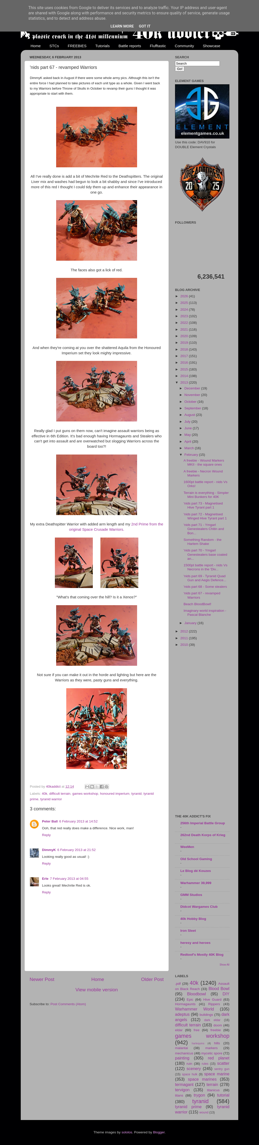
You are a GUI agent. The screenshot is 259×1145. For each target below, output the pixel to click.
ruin (189, 1064)
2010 (184, 645)
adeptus (182, 1014)
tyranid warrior (51, 799)
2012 (184, 631)
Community (184, 46)
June (188, 428)
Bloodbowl (196, 994)
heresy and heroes (195, 943)
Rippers (214, 1004)
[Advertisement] (202, 731)
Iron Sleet (188, 931)
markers (211, 1048)
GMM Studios (191, 895)
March (189, 448)
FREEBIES (77, 46)
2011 (184, 638)
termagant (184, 1084)
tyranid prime (188, 1106)
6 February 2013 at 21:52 (76, 850)
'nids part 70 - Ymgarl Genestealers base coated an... (205, 554)
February (191, 455)
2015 (184, 369)
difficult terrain (60, 793)
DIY (226, 994)
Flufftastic (158, 46)
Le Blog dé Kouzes (195, 871)
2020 (184, 336)
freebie (215, 1030)
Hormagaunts (185, 1004)
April (188, 441)
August (190, 415)
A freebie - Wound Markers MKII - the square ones (204, 462)
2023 (184, 316)
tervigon (182, 1089)
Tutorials (102, 46)
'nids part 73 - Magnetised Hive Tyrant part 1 (203, 505)
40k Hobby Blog (193, 919)
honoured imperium (114, 793)
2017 (184, 356)
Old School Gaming (196, 859)
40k (44, 793)
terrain (212, 1084)
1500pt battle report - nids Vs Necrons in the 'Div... (205, 567)
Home (36, 46)
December (192, 388)
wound (203, 1112)
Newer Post (42, 979)
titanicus (213, 1090)
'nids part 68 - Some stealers (205, 587)
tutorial (223, 1095)
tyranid (136, 793)
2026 (184, 296)
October (191, 402)
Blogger (159, 1132)
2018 (184, 349)
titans (179, 1095)
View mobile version (96, 989)
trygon (199, 1095)
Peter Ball (50, 821)
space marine (216, 1074)
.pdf (178, 984)
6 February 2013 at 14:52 (78, 821)
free (196, 1030)
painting (182, 1058)
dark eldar (212, 1020)
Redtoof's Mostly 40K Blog (201, 954)
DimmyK (49, 850)
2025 (184, 303)
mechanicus (184, 1053)
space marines (202, 1079)
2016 (184, 362)
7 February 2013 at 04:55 (69, 879)
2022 (184, 323)
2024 (184, 309)
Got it (144, 26)
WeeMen (187, 847)
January (191, 623)
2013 (184, 382)
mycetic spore (211, 1053)
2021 (184, 329)
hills (217, 1043)
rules (205, 1064)
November (192, 395)
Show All (224, 964)
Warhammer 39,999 (195, 883)
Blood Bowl (218, 988)
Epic (190, 999)
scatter (223, 1063)
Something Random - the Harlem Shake (203, 542)
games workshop (85, 793)
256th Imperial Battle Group (202, 823)
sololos (126, 1132)
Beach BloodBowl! (197, 604)
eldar (179, 1030)
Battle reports (129, 46)
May (188, 435)
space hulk (190, 1074)
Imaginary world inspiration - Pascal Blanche (205, 613)
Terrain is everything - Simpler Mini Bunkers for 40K (206, 495)
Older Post (152, 979)
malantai (181, 1048)
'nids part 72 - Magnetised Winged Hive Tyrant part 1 (205, 516)
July (187, 421)
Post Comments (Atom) (68, 1004)
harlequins (198, 1043)
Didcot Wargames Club (199, 907)
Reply (46, 835)
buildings (206, 1015)
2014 (184, 376)
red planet (218, 1058)
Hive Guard (212, 999)
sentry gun (221, 1069)
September (193, 408)
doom (217, 1025)
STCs (54, 46)
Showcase (211, 46)
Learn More (122, 26)
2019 (184, 342)
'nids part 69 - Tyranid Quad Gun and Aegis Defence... (205, 578)
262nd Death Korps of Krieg (202, 835)
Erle (45, 879)
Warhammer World (194, 1009)
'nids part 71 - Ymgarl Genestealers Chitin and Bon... (204, 529)
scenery (193, 1068)
